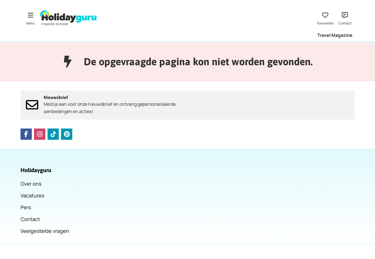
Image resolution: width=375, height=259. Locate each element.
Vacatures (32, 195)
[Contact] (345, 18)
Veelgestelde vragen (45, 231)
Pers (26, 207)
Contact (30, 219)
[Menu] (30, 18)
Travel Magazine (334, 35)
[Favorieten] (325, 18)
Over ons (31, 183)
